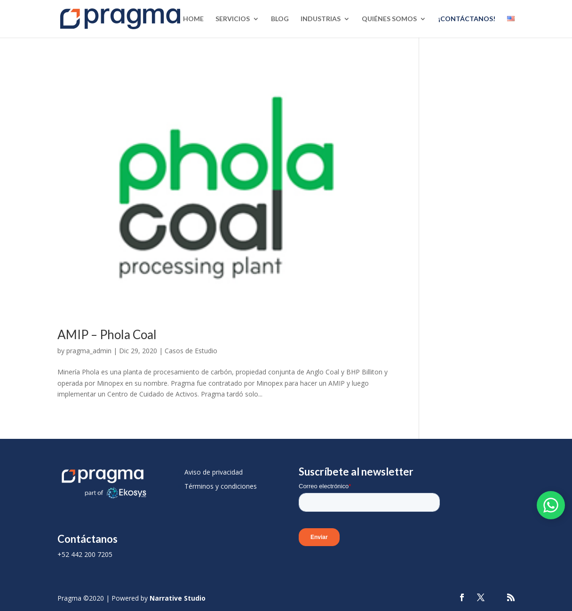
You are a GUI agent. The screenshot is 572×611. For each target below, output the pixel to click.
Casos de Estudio (191, 350)
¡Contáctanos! (466, 19)
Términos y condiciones (220, 486)
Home (193, 19)
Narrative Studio (178, 598)
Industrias (321, 19)
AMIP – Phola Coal (107, 334)
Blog (280, 19)
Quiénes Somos (389, 19)
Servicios (232, 19)
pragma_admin (88, 350)
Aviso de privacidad (213, 472)
